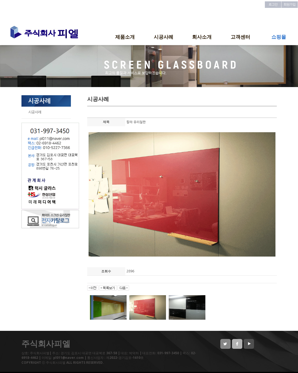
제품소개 (125, 36)
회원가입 (290, 4)
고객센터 (240, 36)
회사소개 (202, 36)
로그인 (273, 4)
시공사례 (163, 36)
